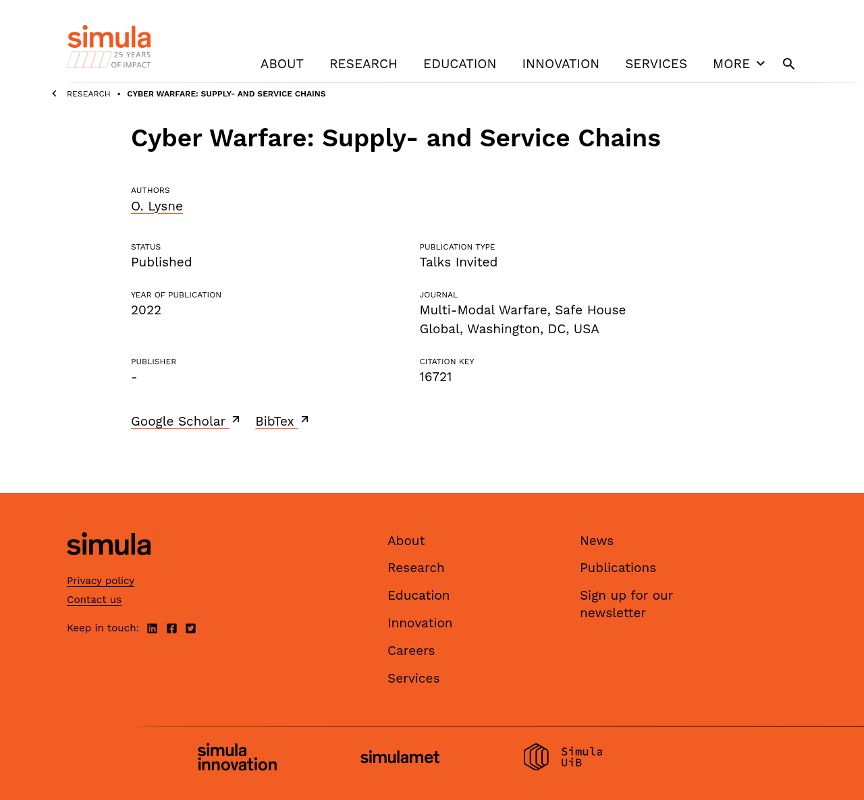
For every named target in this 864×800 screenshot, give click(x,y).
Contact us (94, 600)
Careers (411, 650)
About (282, 64)
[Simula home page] (109, 566)
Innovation (560, 64)
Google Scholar (186, 421)
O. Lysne (157, 206)
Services (656, 64)
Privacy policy (100, 581)
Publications (618, 567)
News (597, 540)
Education (459, 64)
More (740, 63)
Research (363, 64)
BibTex (283, 421)
